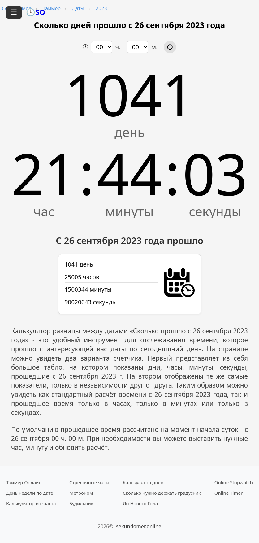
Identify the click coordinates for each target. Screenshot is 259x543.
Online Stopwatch (233, 482)
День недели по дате (29, 493)
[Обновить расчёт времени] (170, 47)
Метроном (81, 493)
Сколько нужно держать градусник (162, 493)
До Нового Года (140, 503)
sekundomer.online (138, 526)
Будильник (81, 503)
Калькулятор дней (143, 482)
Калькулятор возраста (31, 503)
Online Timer (228, 493)
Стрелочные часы (89, 482)
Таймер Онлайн (24, 482)
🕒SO (35, 12)
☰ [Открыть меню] (14, 12)
